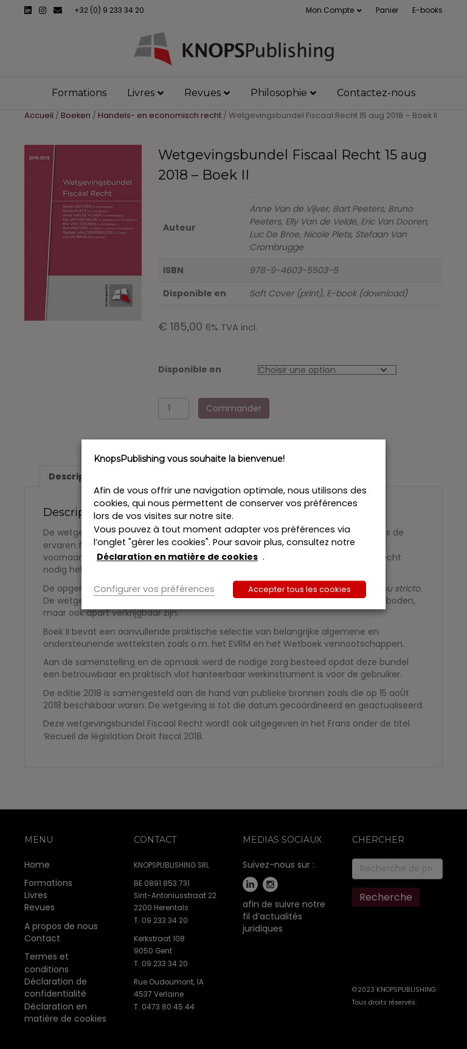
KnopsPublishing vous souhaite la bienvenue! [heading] (189, 458)
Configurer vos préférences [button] (154, 590)
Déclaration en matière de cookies (177, 557)
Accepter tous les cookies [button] (299, 590)
